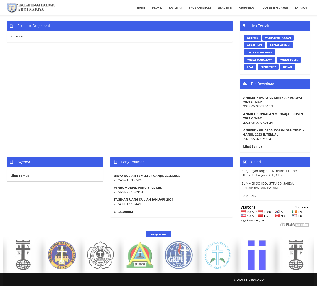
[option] (22, 255)
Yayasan (301, 7)
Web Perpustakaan (278, 37)
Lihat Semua (252, 146)
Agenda (20, 161)
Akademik (225, 7)
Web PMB (252, 37)
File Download (258, 83)
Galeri (252, 161)
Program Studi (200, 7)
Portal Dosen (289, 59)
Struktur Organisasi (30, 25)
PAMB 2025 (250, 196)
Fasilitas (175, 7)
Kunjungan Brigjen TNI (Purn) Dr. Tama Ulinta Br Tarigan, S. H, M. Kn (270, 173)
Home (141, 7)
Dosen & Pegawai (275, 7)
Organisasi (247, 7)
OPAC (250, 67)
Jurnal (287, 67)
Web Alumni (255, 45)
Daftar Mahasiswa (259, 52)
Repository (268, 67)
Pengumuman (129, 161)
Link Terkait (256, 25)
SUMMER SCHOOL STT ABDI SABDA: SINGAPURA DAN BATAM (268, 185)
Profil (157, 7)
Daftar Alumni (280, 45)
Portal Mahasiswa (259, 59)
